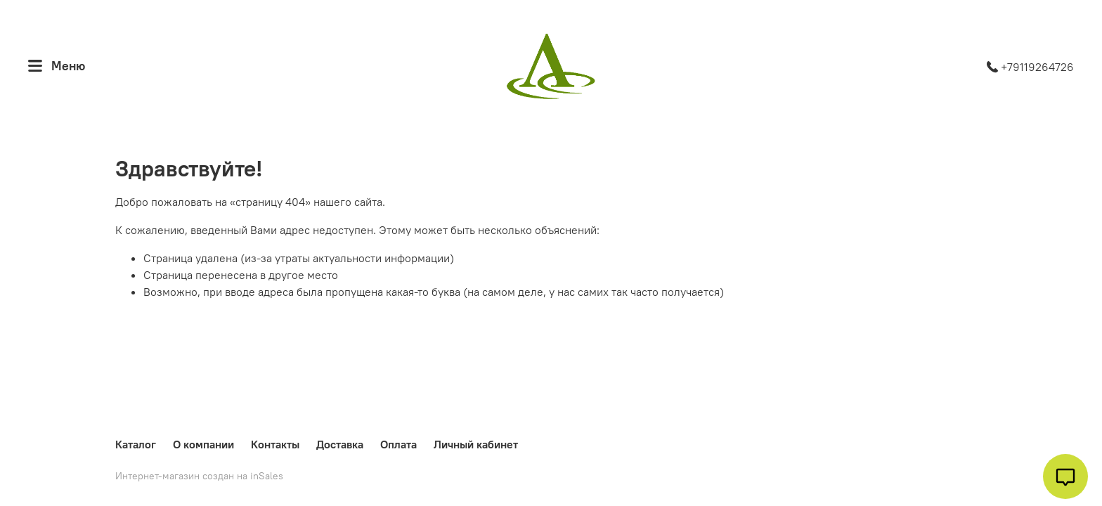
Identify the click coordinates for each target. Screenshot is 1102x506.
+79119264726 (1030, 67)
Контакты (275, 444)
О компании (203, 444)
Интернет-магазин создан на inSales (199, 475)
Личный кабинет (476, 444)
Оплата (398, 444)
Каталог (135, 444)
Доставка (339, 444)
